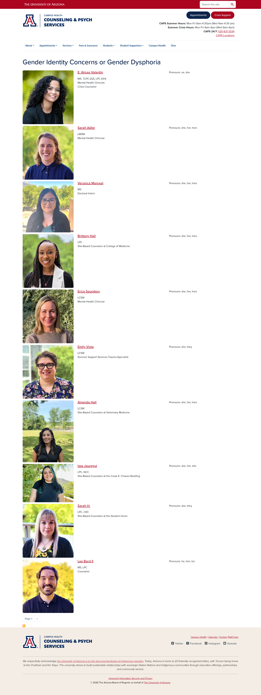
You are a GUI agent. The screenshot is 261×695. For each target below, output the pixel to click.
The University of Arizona (157, 682)
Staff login (233, 637)
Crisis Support (223, 15)
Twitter (179, 643)
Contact (223, 637)
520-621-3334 (226, 31)
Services (67, 45)
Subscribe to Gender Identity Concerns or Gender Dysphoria (24, 626)
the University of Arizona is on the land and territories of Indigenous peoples (100, 661)
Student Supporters (130, 45)
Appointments (198, 15)
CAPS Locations (225, 35)
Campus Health (157, 45)
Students (108, 45)
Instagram (214, 643)
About (28, 45)
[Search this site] (214, 4)
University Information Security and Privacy (130, 678)
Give (173, 45)
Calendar (213, 637)
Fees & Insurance (88, 45)
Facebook (196, 643)
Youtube (232, 643)
